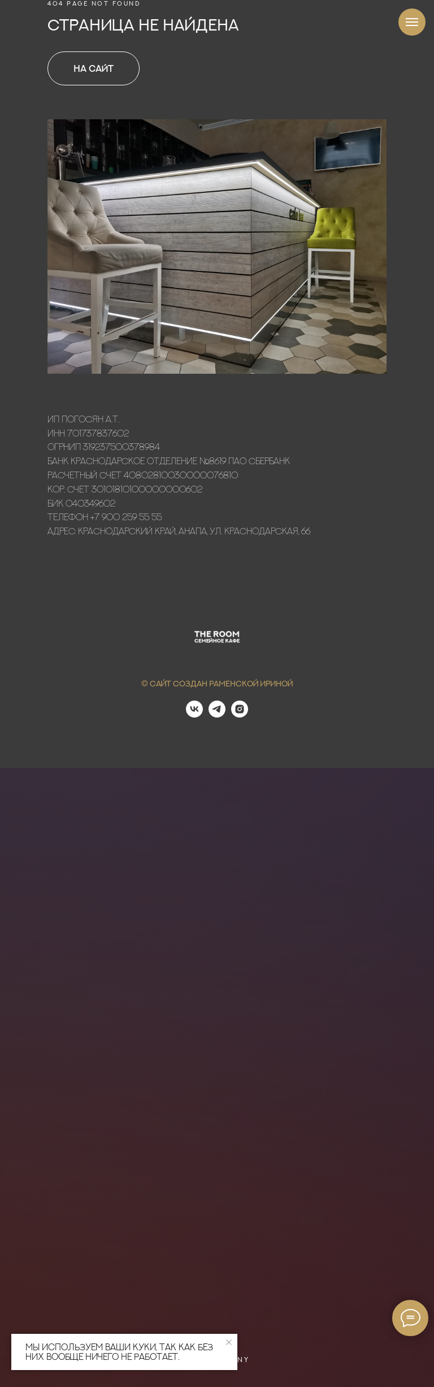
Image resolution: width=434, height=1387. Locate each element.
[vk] (194, 714)
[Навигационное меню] (412, 22)
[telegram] (217, 714)
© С (148, 683)
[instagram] (239, 714)
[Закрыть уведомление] (229, 1342)
